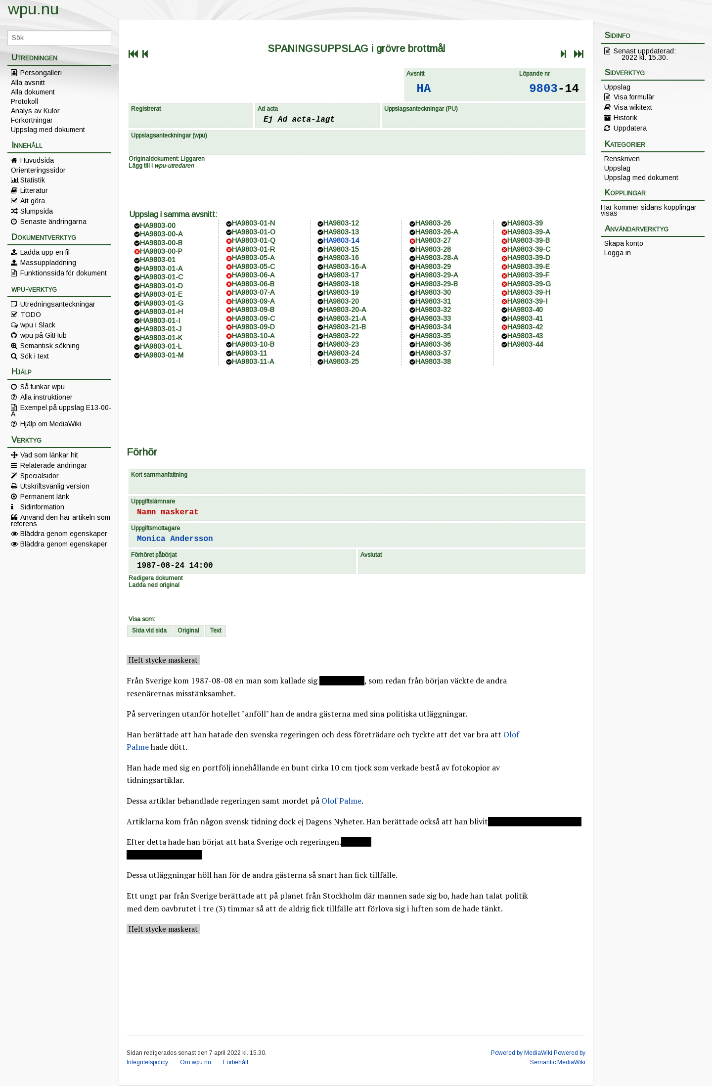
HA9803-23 (341, 344)
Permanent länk (44, 496)
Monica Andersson (175, 539)
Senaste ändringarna (53, 221)
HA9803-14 (341, 240)
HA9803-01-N (253, 223)
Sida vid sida (149, 630)
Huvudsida (37, 160)
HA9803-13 (341, 232)
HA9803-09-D (253, 327)
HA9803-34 (433, 327)
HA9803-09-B (253, 310)
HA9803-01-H (161, 312)
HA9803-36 (433, 344)
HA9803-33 (433, 318)
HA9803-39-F (528, 275)
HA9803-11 (249, 353)
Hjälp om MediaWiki (50, 423)
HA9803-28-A (436, 258)
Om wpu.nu (195, 1062)
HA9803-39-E (528, 267)
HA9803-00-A (161, 234)
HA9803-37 (433, 353)
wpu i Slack (37, 324)
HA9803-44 (525, 344)
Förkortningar (32, 120)
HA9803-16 (341, 258)
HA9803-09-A (253, 301)
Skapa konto (623, 243)
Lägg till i (161, 165)
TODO (30, 314)
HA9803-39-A (528, 232)
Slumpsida (36, 211)
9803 (543, 88)
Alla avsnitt (28, 83)
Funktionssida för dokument (63, 273)
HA (424, 88)
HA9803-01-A (161, 268)
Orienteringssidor (38, 170)
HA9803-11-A (253, 361)
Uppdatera (630, 128)
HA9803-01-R (253, 249)
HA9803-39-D (528, 258)
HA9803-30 (433, 292)
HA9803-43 (525, 336)
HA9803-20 (341, 301)
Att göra (32, 200)
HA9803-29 (433, 267)
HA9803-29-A (436, 275)
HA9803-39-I (527, 301)
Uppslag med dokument (48, 130)
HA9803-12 (341, 223)
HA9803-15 (341, 249)
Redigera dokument (155, 578)
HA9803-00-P (161, 251)
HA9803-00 (158, 225)
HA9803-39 (525, 223)
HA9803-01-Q (253, 240)
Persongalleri (41, 72)
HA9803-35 (433, 336)
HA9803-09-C (253, 318)
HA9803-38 (433, 361)
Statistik (32, 180)
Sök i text (34, 356)
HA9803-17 (341, 275)
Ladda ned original (154, 585)
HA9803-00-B (161, 243)
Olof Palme (341, 800)
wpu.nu (33, 9)
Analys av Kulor (35, 111)
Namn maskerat (168, 512)
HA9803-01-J (160, 329)
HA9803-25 (341, 361)
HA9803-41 (525, 318)
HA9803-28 (433, 249)
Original (188, 630)
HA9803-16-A (344, 267)
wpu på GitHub (43, 335)
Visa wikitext (633, 107)
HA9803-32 (433, 310)
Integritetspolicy (147, 1062)
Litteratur (34, 190)
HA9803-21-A (344, 318)
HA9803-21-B (344, 327)
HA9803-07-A (253, 292)
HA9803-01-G (161, 303)
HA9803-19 (341, 292)
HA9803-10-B (253, 344)
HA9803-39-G (529, 284)
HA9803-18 (341, 284)
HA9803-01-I (160, 320)
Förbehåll (235, 1062)
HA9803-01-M (161, 355)
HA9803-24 (341, 353)
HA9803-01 (158, 260)
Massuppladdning (48, 262)
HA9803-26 (433, 223)
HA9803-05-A (253, 258)
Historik (625, 117)
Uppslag (617, 87)
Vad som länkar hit (49, 455)
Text (215, 630)
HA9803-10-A (253, 336)
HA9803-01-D (161, 286)
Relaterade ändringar (53, 465)
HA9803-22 (341, 336)
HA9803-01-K (161, 338)
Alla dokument (33, 92)
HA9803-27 (433, 240)
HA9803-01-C (161, 277)
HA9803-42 (525, 327)
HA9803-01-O (253, 232)
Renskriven (622, 159)
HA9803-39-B (528, 240)
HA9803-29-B (436, 284)
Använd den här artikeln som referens (60, 520)
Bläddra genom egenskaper (63, 533)
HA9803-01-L (160, 346)
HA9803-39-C (528, 249)
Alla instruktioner (46, 397)
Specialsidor (39, 475)
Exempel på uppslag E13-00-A (61, 410)
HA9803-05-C (253, 267)
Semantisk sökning (50, 345)
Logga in (617, 253)
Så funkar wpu (42, 386)
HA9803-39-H (528, 292)
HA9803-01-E (161, 294)
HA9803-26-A (436, 232)
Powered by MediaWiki (521, 1052)
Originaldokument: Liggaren (167, 158)
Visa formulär (634, 96)
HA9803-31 (433, 301)
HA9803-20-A (344, 310)
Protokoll (24, 101)
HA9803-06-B (253, 284)
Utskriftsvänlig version (54, 486)
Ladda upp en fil (45, 252)
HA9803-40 (525, 310)
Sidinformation (42, 506)
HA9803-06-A (253, 275)
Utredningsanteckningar (57, 304)
